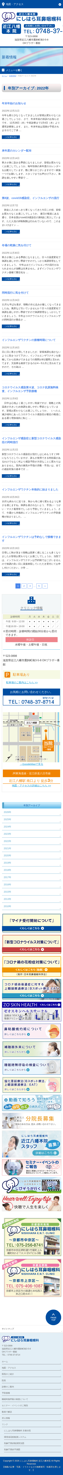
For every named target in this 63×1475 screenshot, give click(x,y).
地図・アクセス (9, 1368)
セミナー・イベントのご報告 (15, 1405)
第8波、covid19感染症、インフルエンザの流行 (30, 198)
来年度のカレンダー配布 (16, 150)
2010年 (7, 906)
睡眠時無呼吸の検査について (15, 1399)
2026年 (7, 812)
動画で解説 (7, 1412)
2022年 (7, 841)
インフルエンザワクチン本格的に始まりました (30, 489)
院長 (4, 1380)
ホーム (5, 1361)
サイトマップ (8, 1329)
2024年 (7, 826)
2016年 (7, 884)
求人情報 (6, 1418)
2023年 (7, 834)
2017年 (7, 877)
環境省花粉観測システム (15, 1437)
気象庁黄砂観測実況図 (14, 1443)
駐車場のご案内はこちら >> (22, 682)
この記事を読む (10, 137)
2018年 (7, 870)
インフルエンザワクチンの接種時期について (29, 340)
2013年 (7, 899)
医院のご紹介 (8, 1374)
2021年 (7, 848)
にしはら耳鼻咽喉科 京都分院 (17, 1430)
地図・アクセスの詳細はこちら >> (31, 785)
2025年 (7, 819)
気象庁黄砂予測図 (12, 1449)
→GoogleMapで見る (31, 764)
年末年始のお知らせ (14, 103)
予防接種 (6, 1393)
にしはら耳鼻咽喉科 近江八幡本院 (35, 1461)
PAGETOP (53, 1317)
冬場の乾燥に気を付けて (16, 245)
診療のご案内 (8, 1387)
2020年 (7, 855)
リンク (5, 1424)
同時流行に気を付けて (15, 292)
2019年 (7, 862)
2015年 (7, 891)
